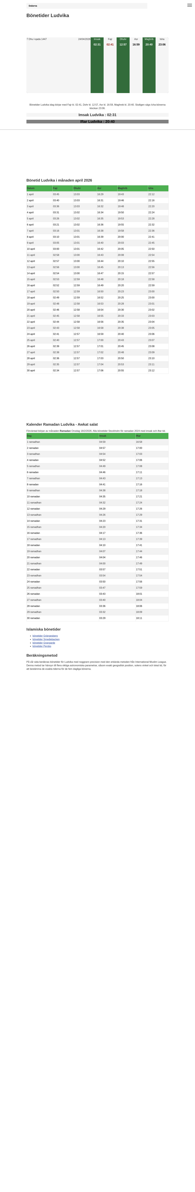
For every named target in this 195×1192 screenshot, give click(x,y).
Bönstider (44, 677)
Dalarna (33, 6)
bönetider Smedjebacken (46, 639)
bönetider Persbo (42, 646)
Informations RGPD (37, 684)
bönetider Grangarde (44, 643)
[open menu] (189, 5)
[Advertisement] (58, 67)
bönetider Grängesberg (45, 636)
